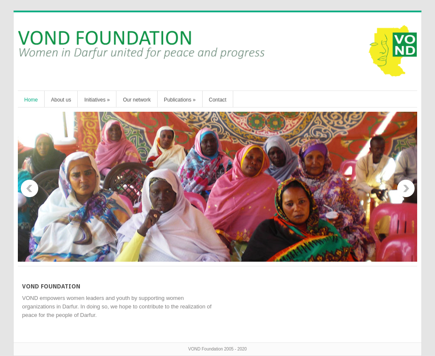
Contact (217, 100)
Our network (136, 100)
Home (31, 100)
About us (61, 100)
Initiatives (97, 100)
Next (405, 188)
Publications (180, 100)
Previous (29, 188)
